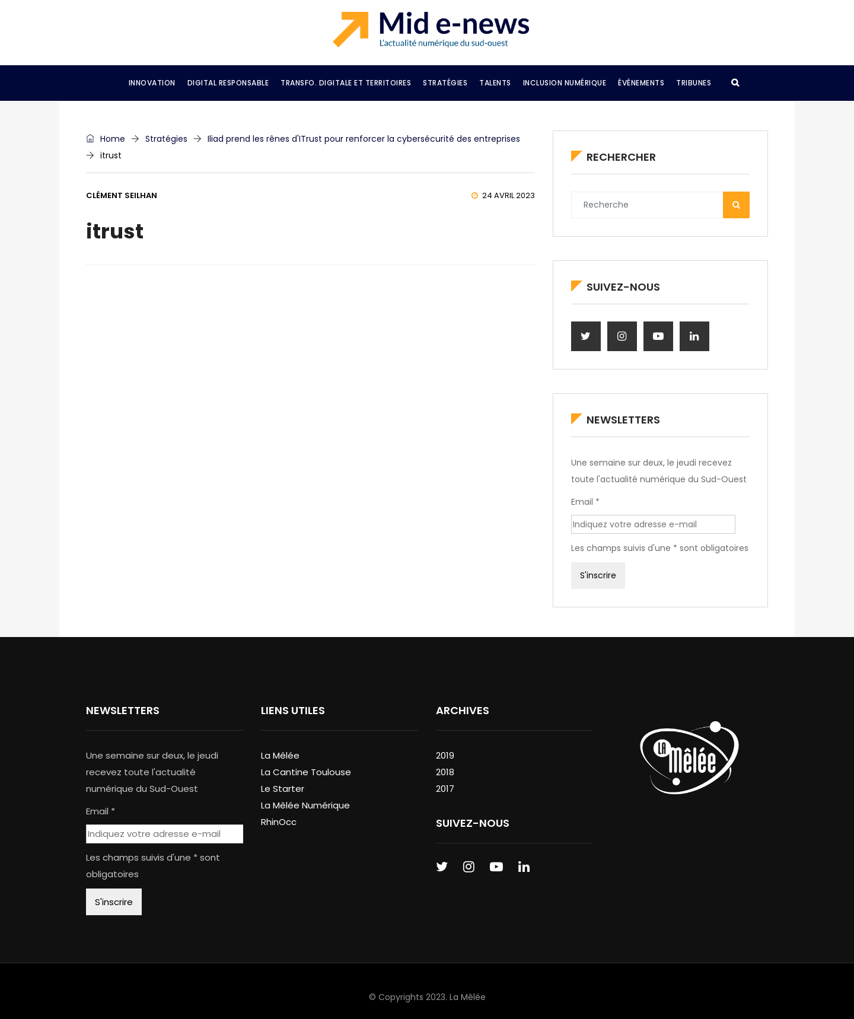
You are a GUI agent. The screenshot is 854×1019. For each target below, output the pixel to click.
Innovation (152, 83)
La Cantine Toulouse (306, 772)
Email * (585, 502)
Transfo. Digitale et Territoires (346, 83)
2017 (445, 788)
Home (105, 139)
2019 (445, 755)
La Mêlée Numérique (305, 805)
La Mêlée (280, 755)
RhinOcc (279, 822)
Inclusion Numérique (565, 83)
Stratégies (445, 83)
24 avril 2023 (503, 195)
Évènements (641, 83)
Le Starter (282, 788)
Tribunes (693, 83)
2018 (445, 772)
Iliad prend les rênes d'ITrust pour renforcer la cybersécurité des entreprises (364, 139)
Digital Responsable (228, 83)
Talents (495, 83)
